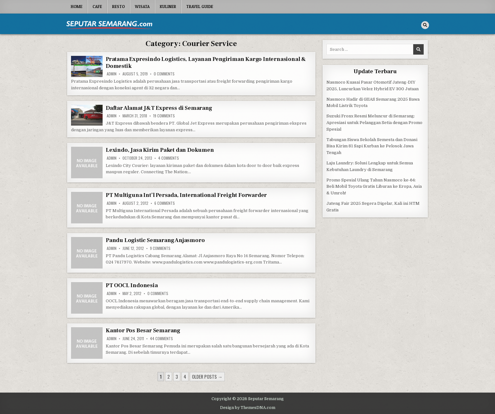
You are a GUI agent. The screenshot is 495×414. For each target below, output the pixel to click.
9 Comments (160, 248)
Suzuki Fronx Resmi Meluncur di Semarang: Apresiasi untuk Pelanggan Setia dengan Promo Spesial (374, 123)
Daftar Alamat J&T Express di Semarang (159, 108)
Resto (118, 6)
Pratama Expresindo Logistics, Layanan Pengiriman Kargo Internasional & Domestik (206, 63)
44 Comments (161, 338)
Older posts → (207, 376)
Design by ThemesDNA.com (247, 407)
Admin (111, 74)
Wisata (142, 6)
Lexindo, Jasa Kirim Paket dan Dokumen (160, 150)
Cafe (97, 6)
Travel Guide (199, 6)
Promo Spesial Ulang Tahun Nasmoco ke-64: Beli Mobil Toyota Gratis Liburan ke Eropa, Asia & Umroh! (374, 187)
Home (76, 6)
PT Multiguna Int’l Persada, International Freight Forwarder (186, 195)
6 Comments (164, 203)
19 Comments (164, 116)
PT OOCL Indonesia (132, 285)
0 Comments (164, 74)
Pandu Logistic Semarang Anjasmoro (155, 240)
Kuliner (168, 6)
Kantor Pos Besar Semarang (143, 330)
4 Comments (168, 158)
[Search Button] (425, 25)
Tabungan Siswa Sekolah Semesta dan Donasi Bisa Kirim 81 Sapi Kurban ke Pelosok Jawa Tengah (371, 146)
